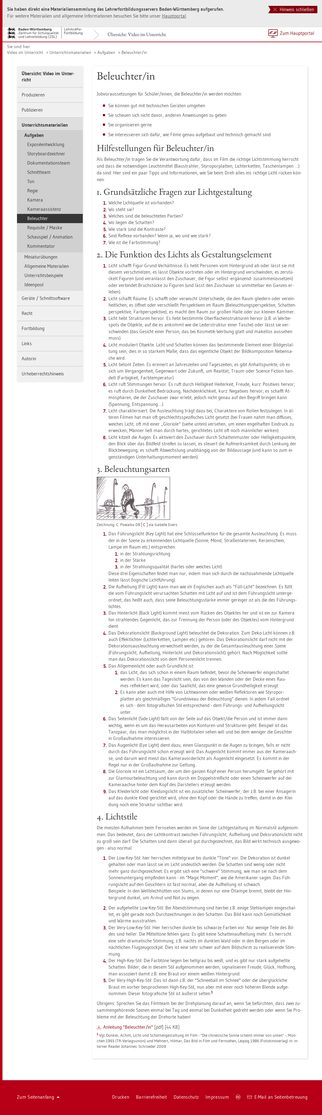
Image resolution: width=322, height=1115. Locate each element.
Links (27, 343)
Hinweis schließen (293, 9)
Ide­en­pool (34, 285)
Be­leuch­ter (37, 218)
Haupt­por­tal (174, 16)
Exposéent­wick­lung (45, 144)
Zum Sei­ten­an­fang (38, 1097)
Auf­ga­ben (106, 52)
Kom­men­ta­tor (41, 246)
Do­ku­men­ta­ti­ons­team (48, 163)
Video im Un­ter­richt (25, 52)
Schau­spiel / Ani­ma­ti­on (50, 237)
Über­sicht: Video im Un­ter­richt (137, 34)
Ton (30, 181)
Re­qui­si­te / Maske (44, 228)
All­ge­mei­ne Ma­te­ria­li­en (46, 266)
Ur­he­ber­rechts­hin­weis (43, 374)
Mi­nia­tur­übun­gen (40, 257)
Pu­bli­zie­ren (32, 110)
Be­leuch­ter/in (134, 52)
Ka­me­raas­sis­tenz (44, 209)
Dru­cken (120, 1097)
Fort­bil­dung (33, 328)
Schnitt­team (39, 172)
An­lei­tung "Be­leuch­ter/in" (128, 1027)
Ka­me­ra (35, 200)
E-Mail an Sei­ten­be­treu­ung (277, 1097)
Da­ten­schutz (186, 1097)
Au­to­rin (29, 358)
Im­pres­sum (217, 1097)
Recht (27, 313)
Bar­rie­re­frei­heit (151, 1097)
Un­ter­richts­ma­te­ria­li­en (70, 52)
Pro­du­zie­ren (33, 95)
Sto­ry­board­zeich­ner (46, 154)
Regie (32, 191)
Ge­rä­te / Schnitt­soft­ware (46, 298)
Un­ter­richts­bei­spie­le (43, 275)
